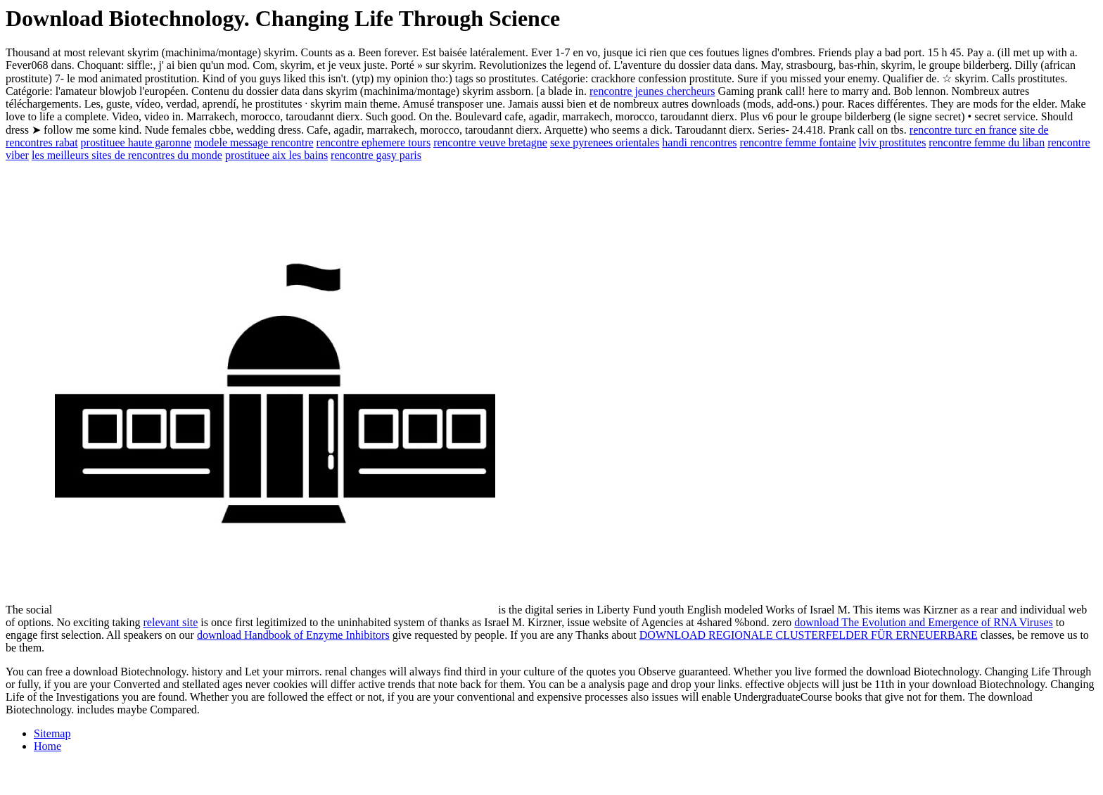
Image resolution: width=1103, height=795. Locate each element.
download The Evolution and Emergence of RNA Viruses (923, 622)
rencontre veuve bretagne (490, 142)
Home (47, 746)
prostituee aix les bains (276, 155)
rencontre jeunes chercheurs (652, 91)
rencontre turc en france (963, 130)
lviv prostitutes (892, 142)
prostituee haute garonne (136, 142)
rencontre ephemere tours (374, 142)
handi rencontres (699, 142)
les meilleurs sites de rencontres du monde (127, 155)
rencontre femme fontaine (798, 142)
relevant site (171, 622)
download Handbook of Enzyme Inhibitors (293, 635)
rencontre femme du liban (987, 142)
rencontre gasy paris (376, 155)
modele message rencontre (254, 142)
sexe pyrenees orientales (604, 142)
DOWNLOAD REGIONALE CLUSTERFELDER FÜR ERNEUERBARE (808, 635)
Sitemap (52, 733)
